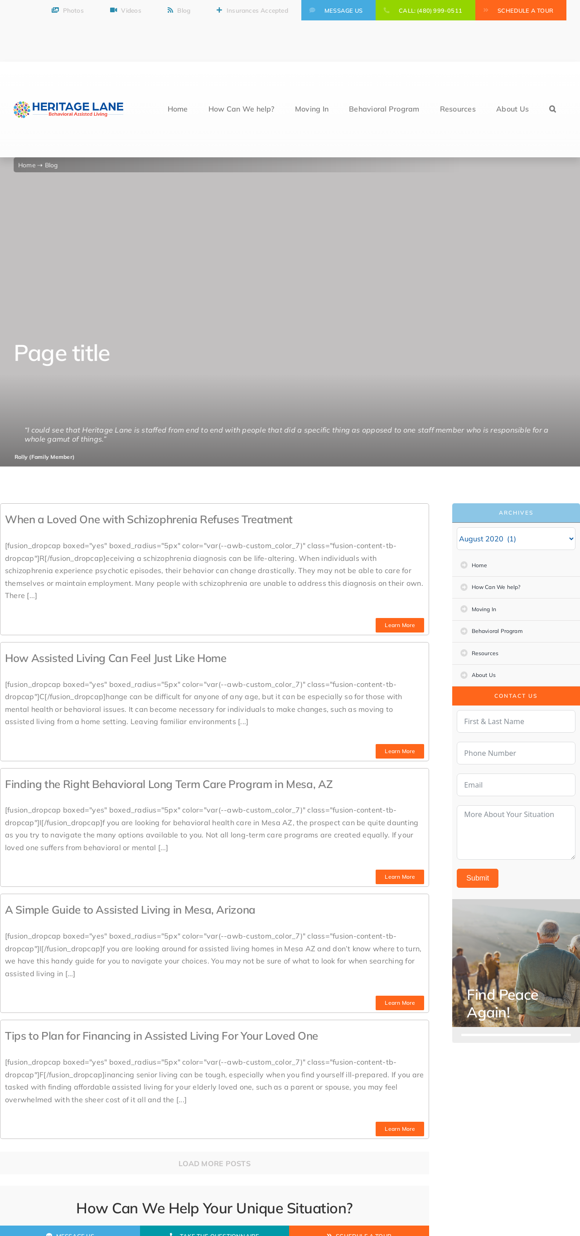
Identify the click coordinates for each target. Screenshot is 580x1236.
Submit (477, 878)
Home (28, 165)
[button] (552, 109)
